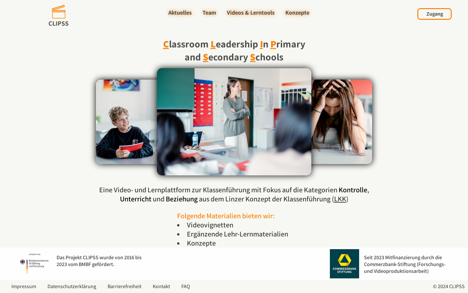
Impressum (23, 286)
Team (209, 12)
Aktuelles (180, 12)
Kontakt (161, 286)
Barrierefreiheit (124, 286)
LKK (340, 198)
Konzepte (297, 12)
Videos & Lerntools (251, 12)
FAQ (185, 286)
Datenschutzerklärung (71, 286)
